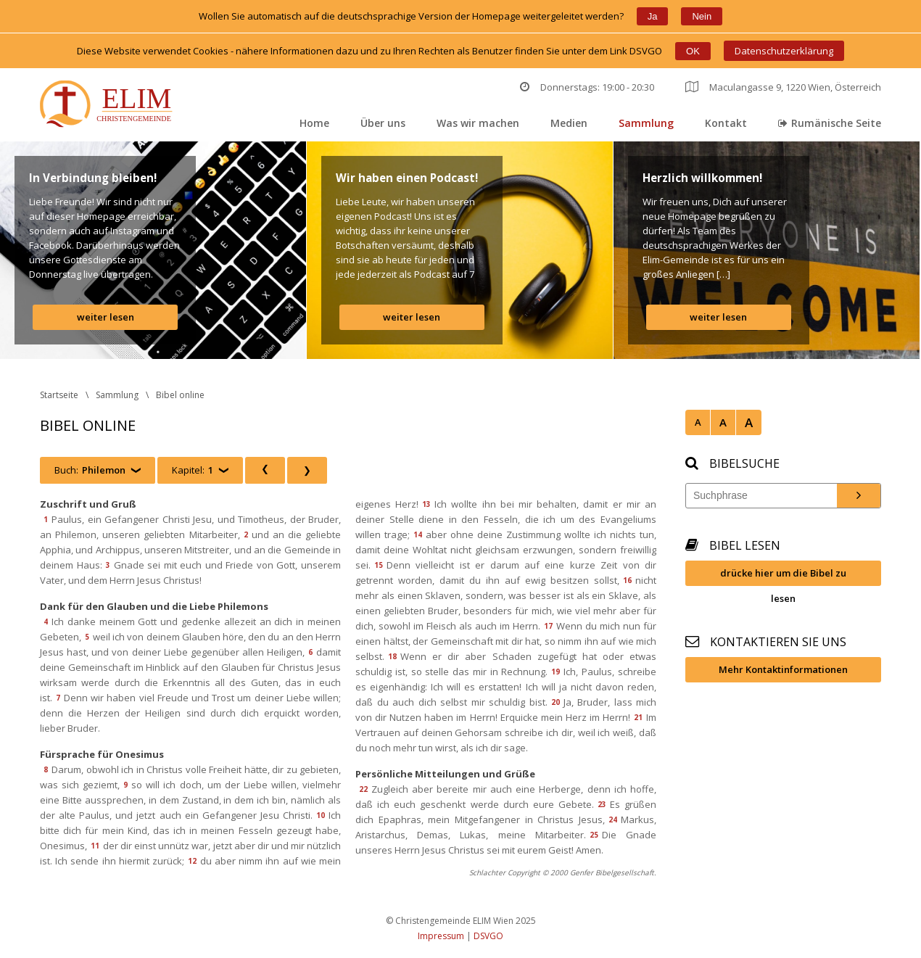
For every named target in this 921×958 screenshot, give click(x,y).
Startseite (59, 395)
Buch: (89, 470)
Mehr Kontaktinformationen (783, 669)
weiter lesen (105, 316)
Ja (653, 16)
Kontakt (726, 123)
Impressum (441, 936)
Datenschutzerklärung (784, 50)
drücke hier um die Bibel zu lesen (783, 576)
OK (693, 51)
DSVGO (488, 936)
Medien (568, 123)
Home (314, 123)
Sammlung (646, 123)
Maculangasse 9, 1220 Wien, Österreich (783, 87)
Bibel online (180, 395)
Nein (701, 16)
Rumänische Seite (829, 123)
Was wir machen (478, 123)
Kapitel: (192, 470)
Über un (382, 123)
